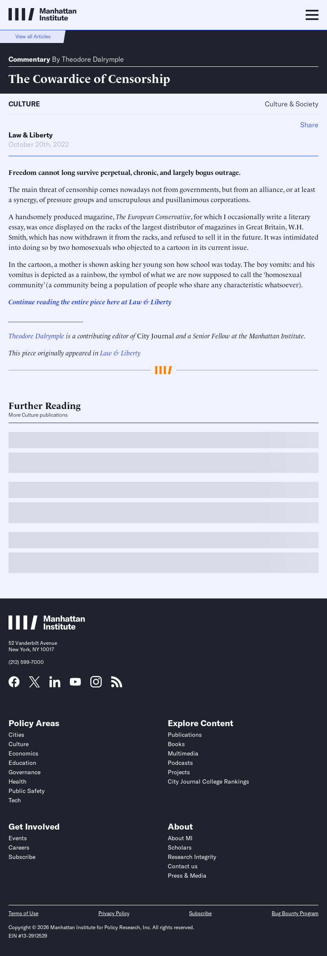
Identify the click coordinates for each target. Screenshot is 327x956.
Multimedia (183, 753)
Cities (16, 734)
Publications (185, 734)
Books (176, 744)
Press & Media (187, 875)
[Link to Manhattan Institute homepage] (47, 627)
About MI (180, 838)
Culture (24, 104)
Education (22, 763)
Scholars (180, 847)
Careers (19, 847)
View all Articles (33, 36)
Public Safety (27, 791)
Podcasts (180, 763)
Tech (15, 800)
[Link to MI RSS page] (116, 684)
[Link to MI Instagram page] (96, 685)
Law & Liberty (31, 135)
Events (18, 838)
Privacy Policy (113, 913)
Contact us (183, 866)
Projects (179, 772)
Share (309, 125)
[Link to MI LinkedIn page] (54, 684)
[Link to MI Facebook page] (14, 684)
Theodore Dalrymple (93, 59)
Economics (23, 753)
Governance (24, 772)
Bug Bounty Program (295, 913)
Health (17, 781)
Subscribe (22, 857)
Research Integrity (192, 857)
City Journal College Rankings (208, 781)
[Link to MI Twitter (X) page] (34, 684)
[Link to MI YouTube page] (75, 682)
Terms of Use (23, 913)
